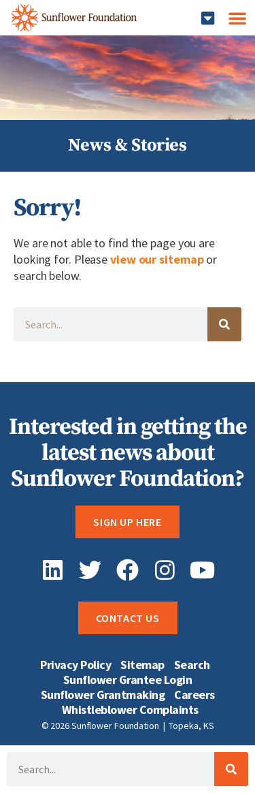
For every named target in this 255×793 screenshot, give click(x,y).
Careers (194, 694)
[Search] (224, 324)
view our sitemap (156, 259)
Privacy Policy (75, 664)
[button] (207, 18)
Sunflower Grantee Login (127, 679)
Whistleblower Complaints (130, 709)
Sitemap (142, 664)
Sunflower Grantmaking (103, 694)
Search (192, 664)
